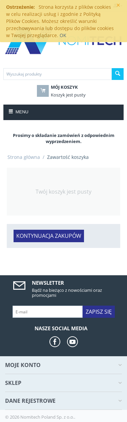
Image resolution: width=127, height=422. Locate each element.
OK (63, 35)
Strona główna (23, 157)
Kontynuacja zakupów (48, 236)
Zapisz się (99, 311)
